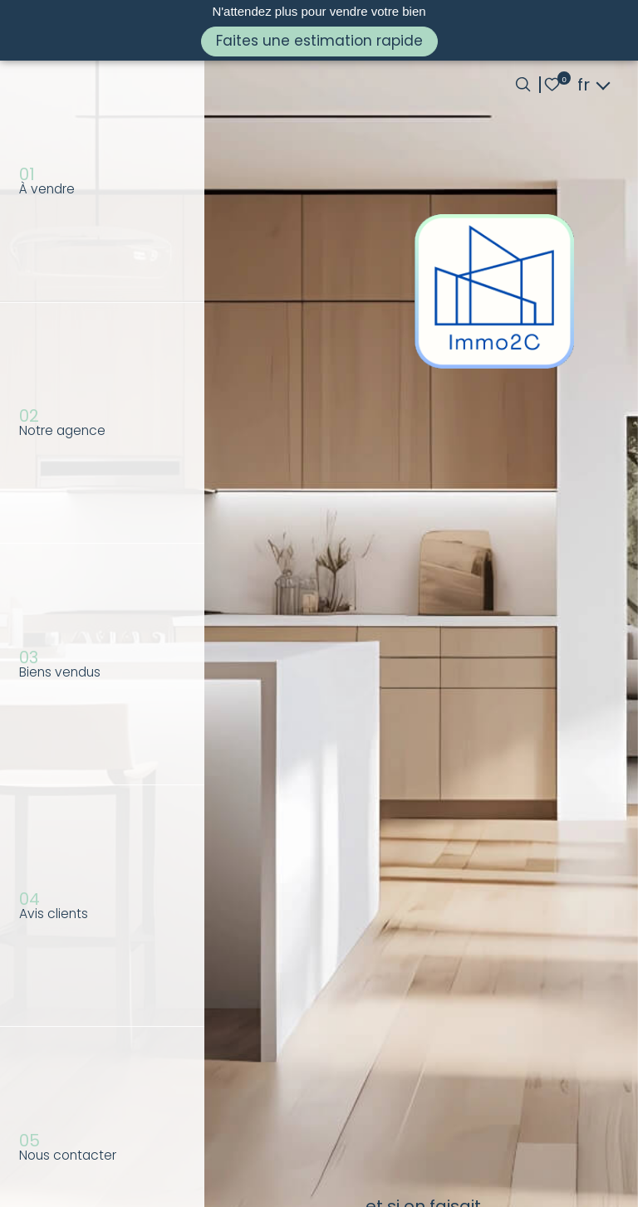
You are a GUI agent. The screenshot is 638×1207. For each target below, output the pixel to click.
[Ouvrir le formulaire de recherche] (523, 84)
